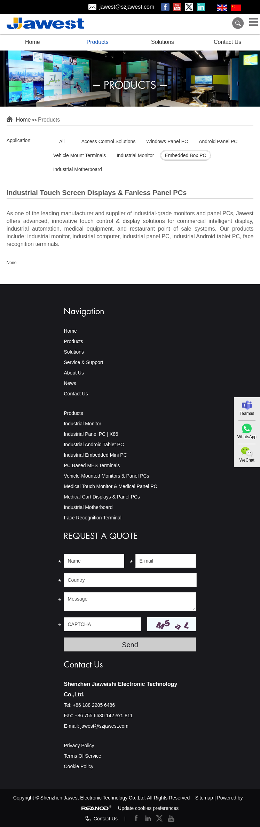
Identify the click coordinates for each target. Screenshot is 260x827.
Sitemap (204, 798)
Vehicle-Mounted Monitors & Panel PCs (106, 476)
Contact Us (227, 42)
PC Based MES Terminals (92, 465)
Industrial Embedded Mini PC (95, 455)
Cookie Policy (78, 766)
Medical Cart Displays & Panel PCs (102, 497)
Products (98, 42)
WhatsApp (247, 436)
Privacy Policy (79, 745)
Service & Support (83, 362)
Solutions (162, 42)
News (70, 383)
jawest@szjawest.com (127, 7)
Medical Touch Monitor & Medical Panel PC (110, 486)
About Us (74, 373)
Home (32, 42)
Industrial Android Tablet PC (94, 444)
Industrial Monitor (82, 423)
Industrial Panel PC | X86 (91, 434)
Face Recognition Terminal (92, 517)
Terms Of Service (82, 756)
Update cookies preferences (148, 808)
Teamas (246, 413)
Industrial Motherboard (88, 507)
